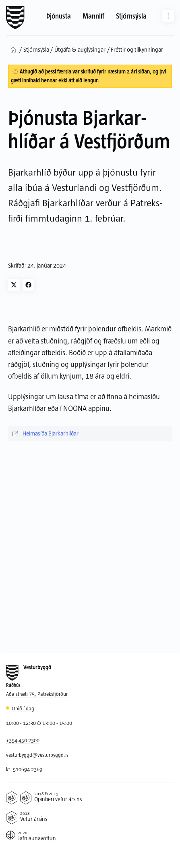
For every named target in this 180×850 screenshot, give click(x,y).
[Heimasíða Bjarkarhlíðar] (90, 433)
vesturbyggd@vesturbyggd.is (37, 755)
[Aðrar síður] (168, 16)
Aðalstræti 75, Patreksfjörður (37, 694)
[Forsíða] (15, 17)
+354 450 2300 (22, 740)
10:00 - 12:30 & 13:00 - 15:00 (39, 723)
